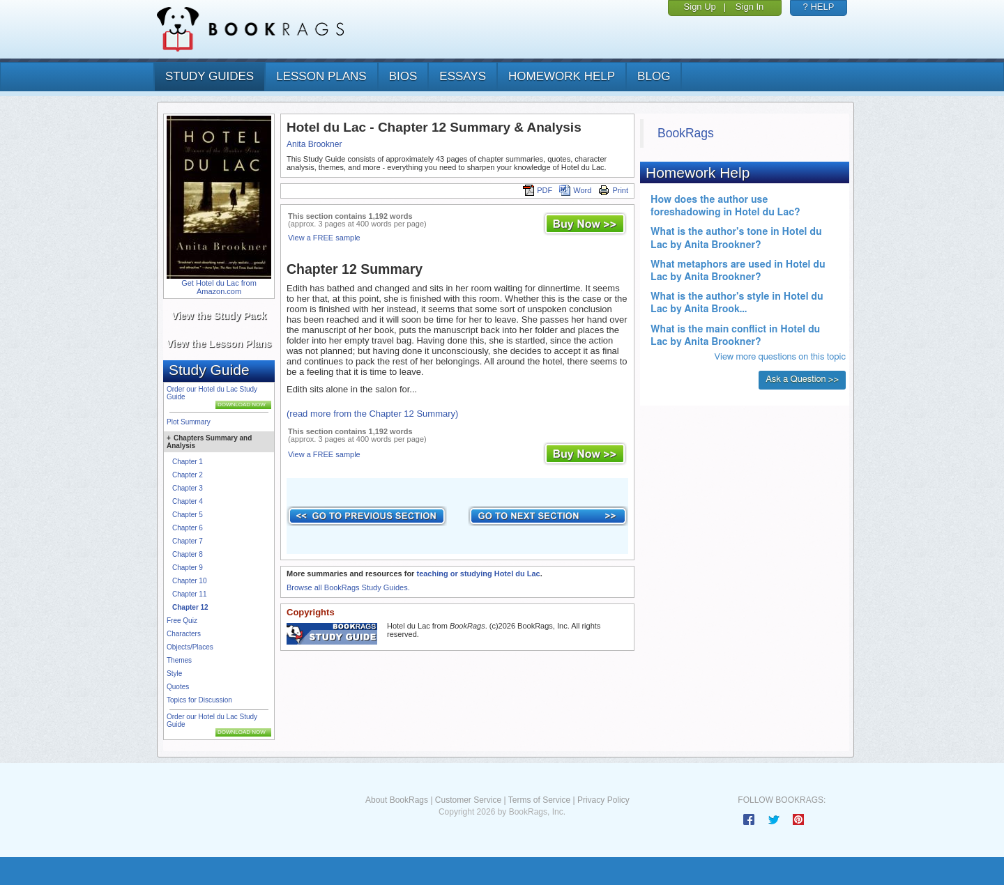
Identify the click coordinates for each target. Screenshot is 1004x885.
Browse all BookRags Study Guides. (348, 587)
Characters (184, 634)
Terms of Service (539, 800)
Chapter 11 (189, 594)
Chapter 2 (187, 475)
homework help (561, 76)
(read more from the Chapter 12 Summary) (372, 413)
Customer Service (468, 800)
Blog (653, 76)
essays (462, 76)
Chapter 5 (187, 514)
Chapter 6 (187, 528)
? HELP (819, 6)
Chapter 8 (187, 554)
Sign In (749, 6)
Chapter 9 (187, 567)
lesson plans (321, 76)
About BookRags (396, 800)
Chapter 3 (187, 488)
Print (613, 190)
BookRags (685, 133)
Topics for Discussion (199, 700)
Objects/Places (190, 647)
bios (403, 76)
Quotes (178, 687)
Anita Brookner (314, 144)
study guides (209, 76)
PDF (537, 190)
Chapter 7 (187, 541)
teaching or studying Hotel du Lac (478, 573)
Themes (179, 660)
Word (575, 190)
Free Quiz (182, 620)
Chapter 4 (187, 501)
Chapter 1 (187, 461)
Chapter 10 (189, 581)
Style (174, 673)
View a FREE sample (324, 237)
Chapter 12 (190, 607)
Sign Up (700, 6)
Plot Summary (189, 422)
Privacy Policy (603, 800)
